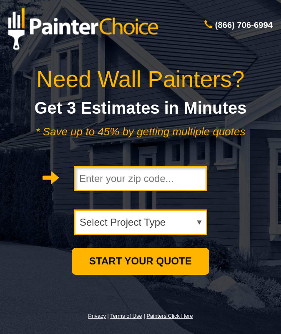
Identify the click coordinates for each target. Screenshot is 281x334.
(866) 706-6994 (244, 25)
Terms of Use (126, 316)
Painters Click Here (169, 316)
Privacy (97, 316)
